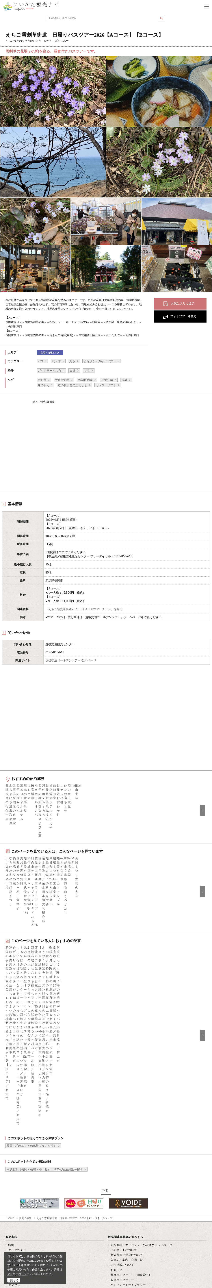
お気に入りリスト (20, 1104)
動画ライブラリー (122, 1094)
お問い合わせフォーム (33, 1267)
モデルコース (17, 1075)
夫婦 (72, 371)
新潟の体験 (25, 1033)
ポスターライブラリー (125, 1104)
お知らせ (14, 1109)
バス (41, 361)
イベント (14, 1089)
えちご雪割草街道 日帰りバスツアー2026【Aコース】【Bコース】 (75, 1033)
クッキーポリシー (18, 1274)
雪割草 (42, 380)
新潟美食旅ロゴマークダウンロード (134, 1109)
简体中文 (116, 1146)
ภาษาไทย (117, 1161)
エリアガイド (17, 1065)
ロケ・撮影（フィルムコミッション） (135, 1119)
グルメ (12, 1070)
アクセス (14, 1100)
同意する (13, 1280)
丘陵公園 (107, 380)
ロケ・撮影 (25, 1257)
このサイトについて (124, 1065)
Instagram (15, 1146)
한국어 (115, 1141)
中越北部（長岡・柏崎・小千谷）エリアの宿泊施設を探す (45, 984)
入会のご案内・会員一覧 (127, 1075)
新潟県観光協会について (127, 1070)
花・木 (56, 361)
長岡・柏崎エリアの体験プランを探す (31, 960)
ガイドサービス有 (49, 371)
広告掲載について (122, 1080)
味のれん (43, 385)
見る (72, 361)
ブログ (12, 1151)
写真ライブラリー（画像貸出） (131, 1089)
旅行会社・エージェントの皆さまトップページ (141, 1060)
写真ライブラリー (30, 1237)
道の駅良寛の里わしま (72, 385)
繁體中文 (116, 1151)
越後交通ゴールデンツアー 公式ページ (70, 660)
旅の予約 (14, 1094)
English (115, 1136)
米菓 (124, 380)
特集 (11, 1060)
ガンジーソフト (106, 385)
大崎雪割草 (62, 380)
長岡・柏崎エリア (49, 352)
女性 (87, 371)
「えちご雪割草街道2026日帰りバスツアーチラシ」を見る (83, 609)
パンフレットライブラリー (128, 1100)
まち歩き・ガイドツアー (99, 361)
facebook (14, 1136)
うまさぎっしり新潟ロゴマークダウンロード (140, 1114)
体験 (11, 1084)
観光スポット (17, 1080)
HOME (10, 1033)
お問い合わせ (119, 1182)
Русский (116, 1156)
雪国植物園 (85, 380)
